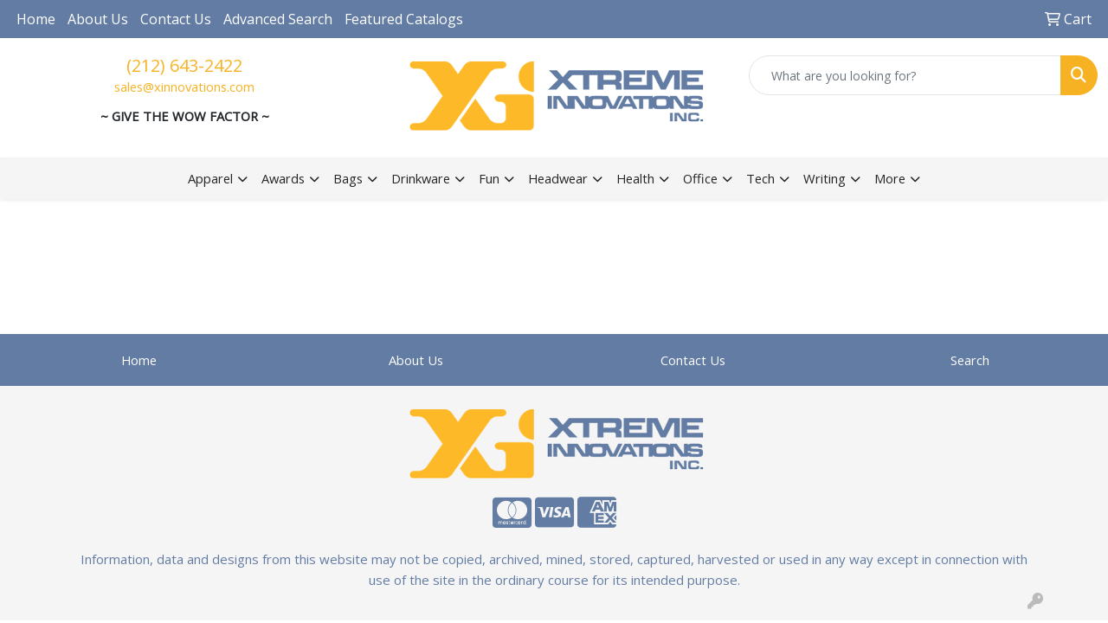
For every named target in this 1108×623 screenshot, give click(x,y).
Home (35, 19)
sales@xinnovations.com (184, 86)
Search (969, 360)
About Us (98, 19)
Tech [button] (760, 178)
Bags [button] (348, 178)
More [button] (889, 178)
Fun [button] (489, 178)
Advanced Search (277, 19)
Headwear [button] (558, 178)
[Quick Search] (905, 75)
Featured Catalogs (404, 19)
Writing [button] (824, 178)
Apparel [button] (210, 178)
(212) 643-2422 (184, 65)
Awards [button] (283, 178)
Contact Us (175, 19)
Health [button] (635, 178)
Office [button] (700, 178)
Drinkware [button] (420, 178)
